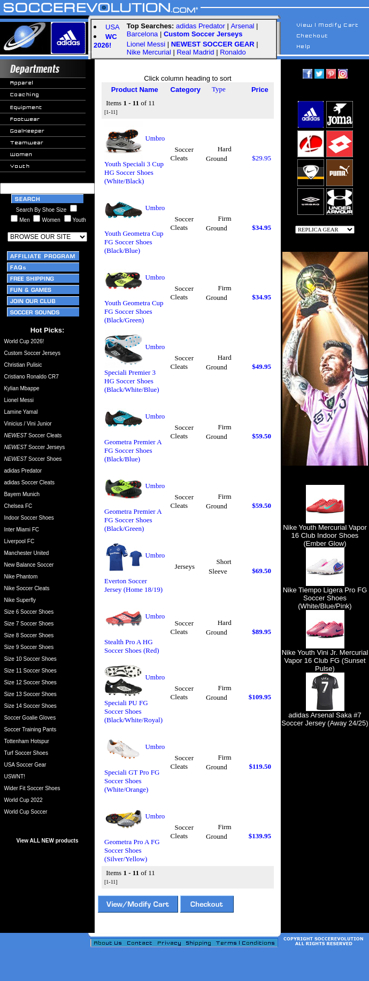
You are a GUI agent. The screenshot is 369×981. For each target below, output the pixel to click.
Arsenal (242, 26)
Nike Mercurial (149, 52)
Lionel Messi (146, 44)
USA (112, 27)
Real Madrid (195, 52)
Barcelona (142, 34)
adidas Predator (200, 26)
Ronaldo (232, 52)
